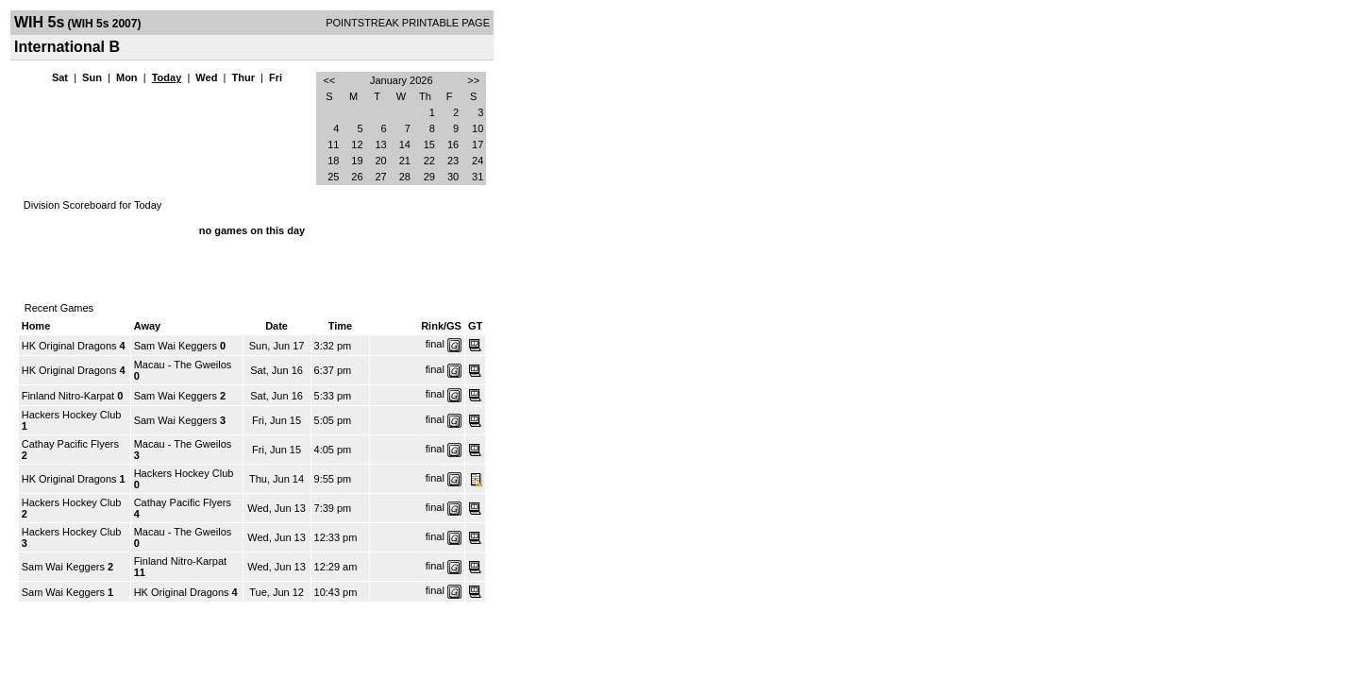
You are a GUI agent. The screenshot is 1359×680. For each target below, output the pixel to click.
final (435, 343)
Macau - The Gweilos (183, 364)
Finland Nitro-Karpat (68, 395)
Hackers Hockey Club (72, 414)
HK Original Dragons (69, 345)
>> (473, 80)
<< (329, 80)
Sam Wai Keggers (175, 345)
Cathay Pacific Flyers (70, 444)
